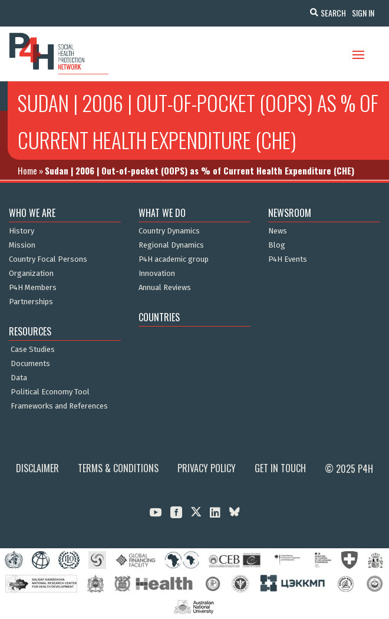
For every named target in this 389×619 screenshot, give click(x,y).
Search (333, 12)
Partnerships (31, 302)
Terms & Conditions (118, 468)
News (277, 231)
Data (19, 378)
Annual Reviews (165, 288)
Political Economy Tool (50, 392)
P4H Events (287, 259)
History (21, 231)
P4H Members (33, 288)
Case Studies (33, 349)
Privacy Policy (206, 468)
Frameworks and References (59, 406)
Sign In (363, 12)
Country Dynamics (169, 231)
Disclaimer (37, 468)
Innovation (157, 273)
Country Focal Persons (48, 259)
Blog (276, 245)
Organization (31, 273)
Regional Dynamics (171, 245)
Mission (22, 245)
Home (27, 170)
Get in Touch (280, 468)
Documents (30, 364)
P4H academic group (174, 259)
